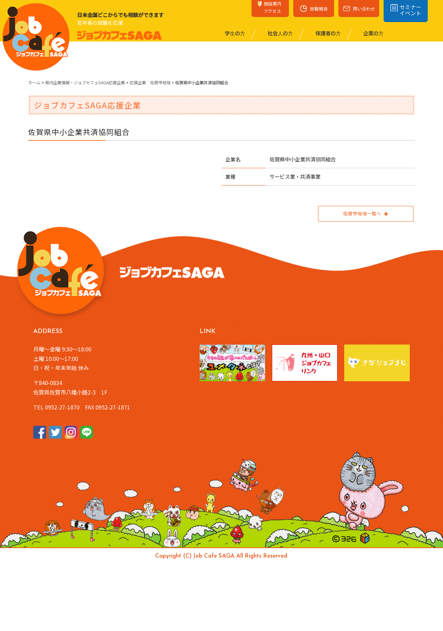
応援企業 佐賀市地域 (150, 83)
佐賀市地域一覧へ (365, 213)
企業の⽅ (373, 33)
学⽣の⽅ (234, 33)
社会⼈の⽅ (279, 33)
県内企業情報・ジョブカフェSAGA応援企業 (85, 83)
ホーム (34, 83)
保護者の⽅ (327, 33)
